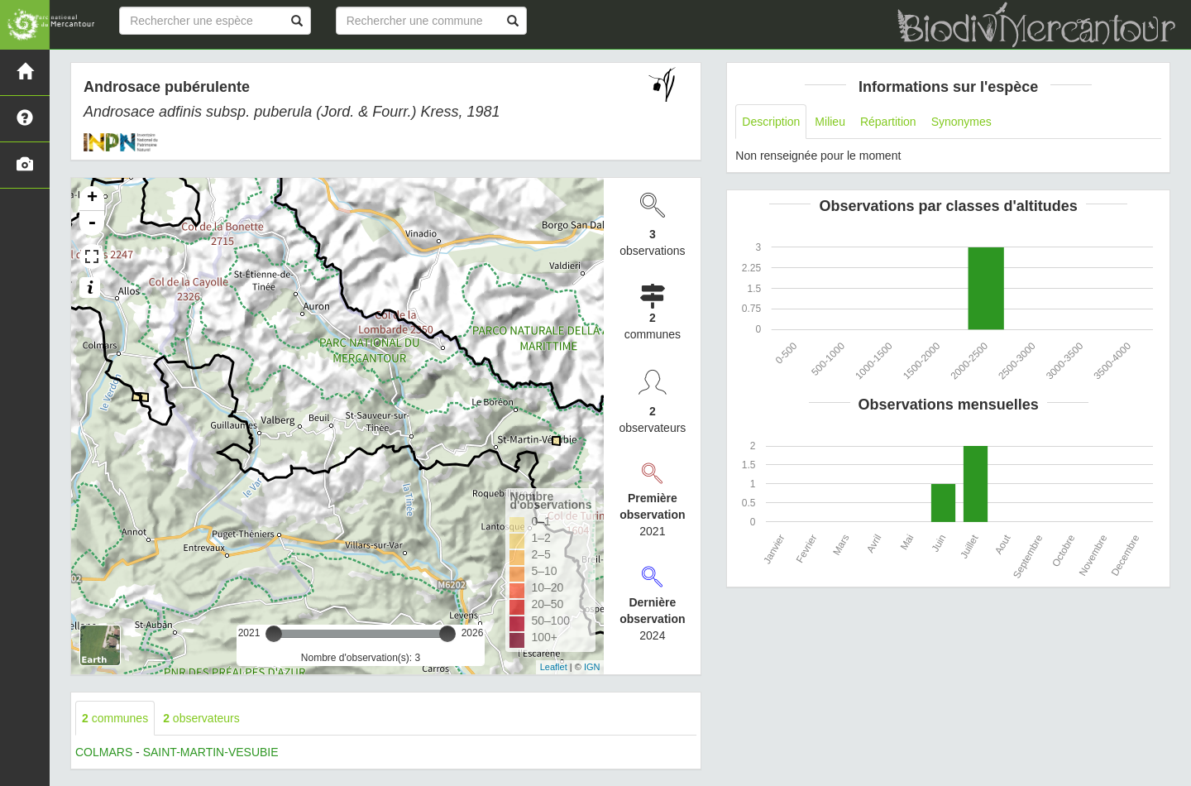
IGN (592, 667)
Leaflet (553, 667)
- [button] (92, 223)
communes (115, 718)
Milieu (830, 121)
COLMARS (103, 752)
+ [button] (92, 198)
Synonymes (961, 121)
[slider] (273, 633)
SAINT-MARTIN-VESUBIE (211, 752)
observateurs (201, 718)
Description (771, 121)
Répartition (888, 121)
